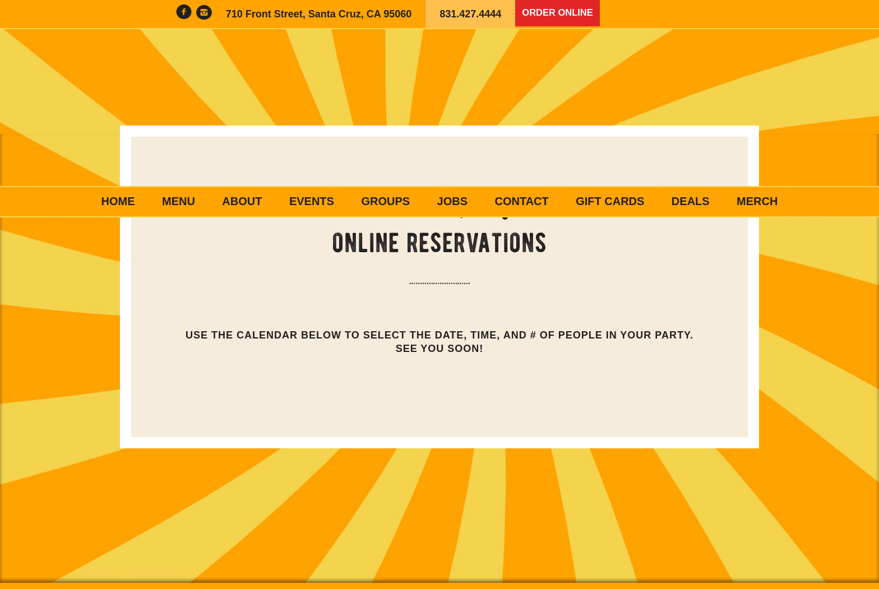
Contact (521, 201)
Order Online (560, 14)
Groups (385, 201)
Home (118, 201)
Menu (178, 201)
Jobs (452, 201)
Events (311, 201)
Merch (757, 201)
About (242, 201)
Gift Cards (610, 201)
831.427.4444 (470, 14)
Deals (691, 201)
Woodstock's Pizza (439, 107)
